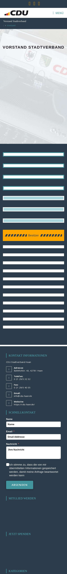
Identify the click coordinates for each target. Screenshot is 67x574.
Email (9, 431)
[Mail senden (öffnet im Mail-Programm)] (38, 3)
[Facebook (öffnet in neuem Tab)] (29, 3)
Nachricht (11, 444)
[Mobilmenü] (58, 13)
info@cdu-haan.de (23, 396)
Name (9, 419)
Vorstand (11, 25)
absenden (20, 485)
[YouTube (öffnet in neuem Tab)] (34, 3)
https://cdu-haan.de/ (24, 404)
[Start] (3, 25)
